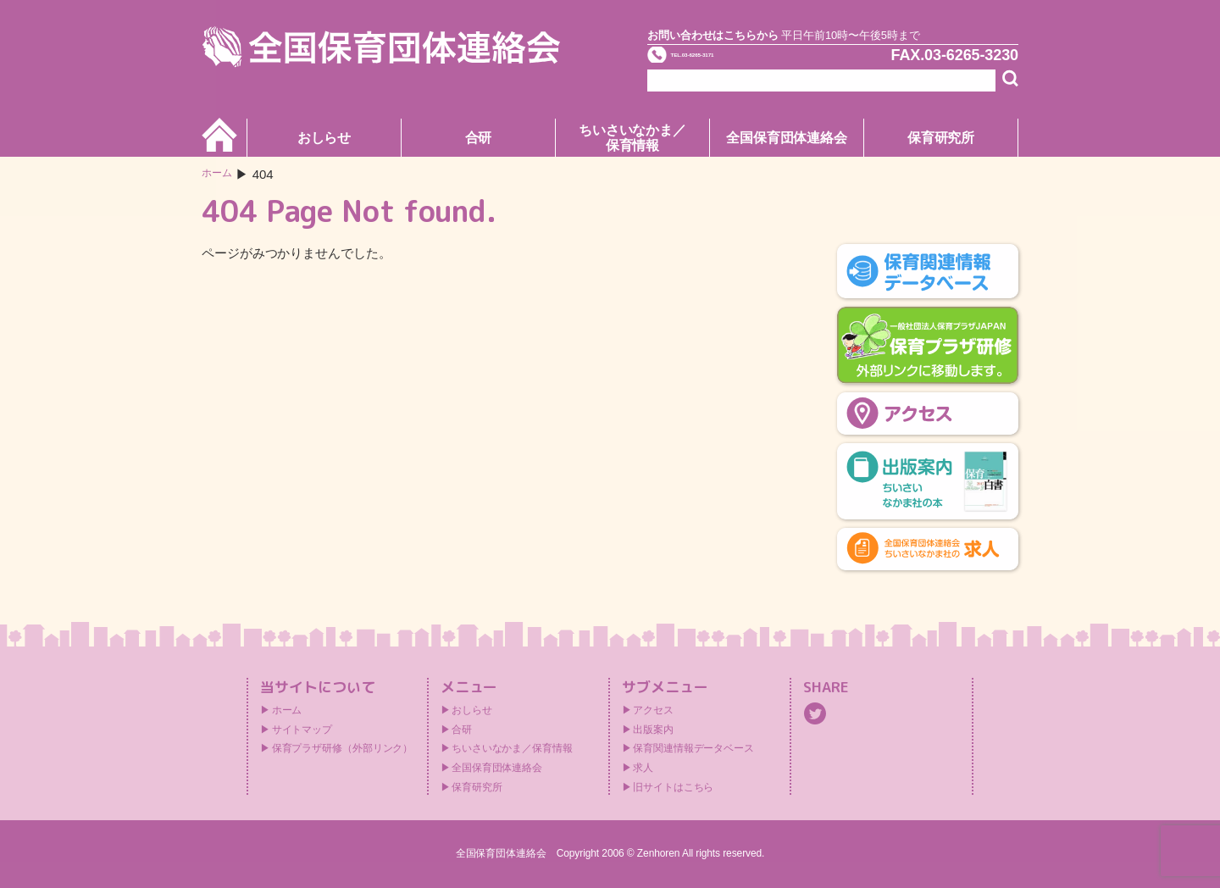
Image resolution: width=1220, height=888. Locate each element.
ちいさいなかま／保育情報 (632, 138)
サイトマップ (302, 729)
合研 (478, 137)
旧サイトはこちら (673, 787)
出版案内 (653, 729)
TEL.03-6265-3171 (743, 62)
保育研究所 (941, 137)
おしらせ (324, 137)
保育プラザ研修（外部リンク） (342, 748)
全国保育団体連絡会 (786, 137)
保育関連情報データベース (693, 748)
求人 (643, 768)
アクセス (653, 710)
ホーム (221, 174)
